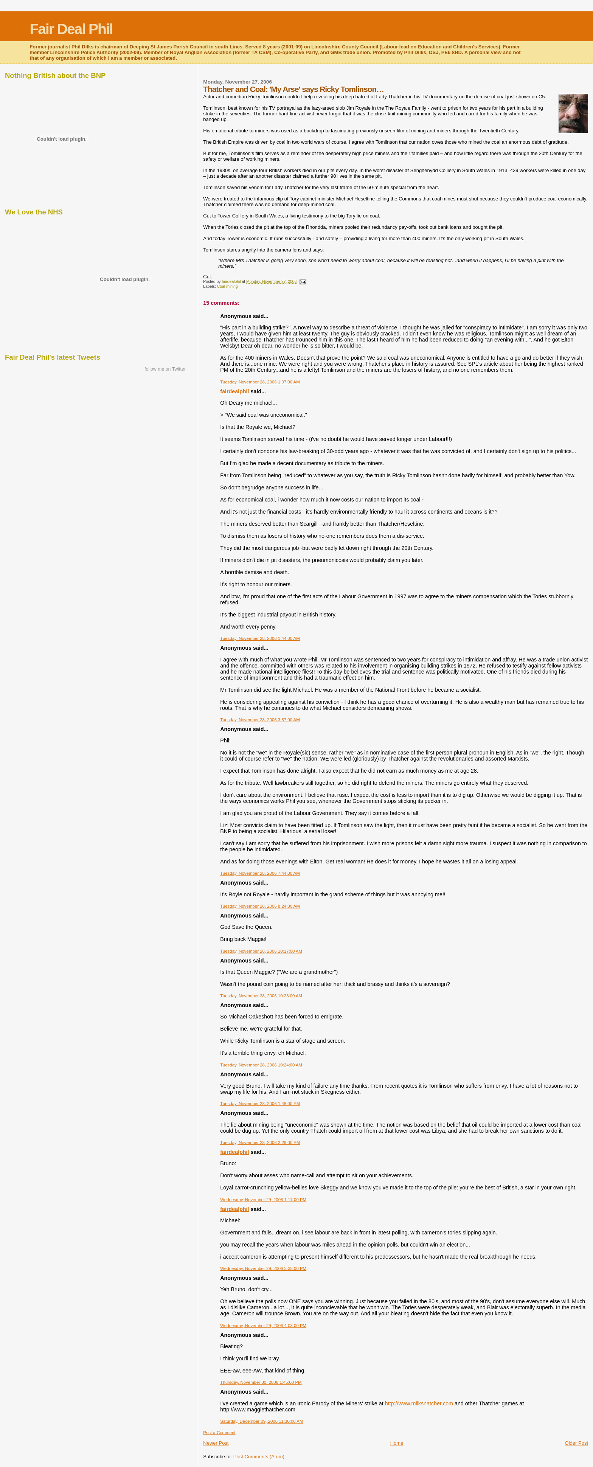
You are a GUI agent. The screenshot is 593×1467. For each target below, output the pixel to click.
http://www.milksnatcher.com (419, 1403)
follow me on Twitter (165, 369)
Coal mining (227, 286)
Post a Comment (219, 1432)
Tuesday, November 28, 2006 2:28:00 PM (260, 1142)
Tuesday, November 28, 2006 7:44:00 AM (260, 873)
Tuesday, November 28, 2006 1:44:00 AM (260, 638)
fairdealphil (234, 391)
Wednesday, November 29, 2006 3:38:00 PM (263, 1268)
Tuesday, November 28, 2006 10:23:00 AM (261, 996)
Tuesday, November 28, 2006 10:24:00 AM (261, 1065)
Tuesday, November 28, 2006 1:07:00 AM (260, 382)
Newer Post (215, 1443)
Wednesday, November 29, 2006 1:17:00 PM (263, 1199)
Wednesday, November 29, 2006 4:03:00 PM (263, 1325)
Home (397, 1443)
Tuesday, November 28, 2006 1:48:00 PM (260, 1103)
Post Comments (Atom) (258, 1456)
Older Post (576, 1443)
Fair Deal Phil (70, 29)
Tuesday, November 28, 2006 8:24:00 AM (260, 906)
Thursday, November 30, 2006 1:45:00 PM (260, 1382)
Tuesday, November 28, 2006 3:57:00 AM (260, 719)
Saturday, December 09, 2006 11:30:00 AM (261, 1421)
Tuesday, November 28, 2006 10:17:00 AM (261, 951)
